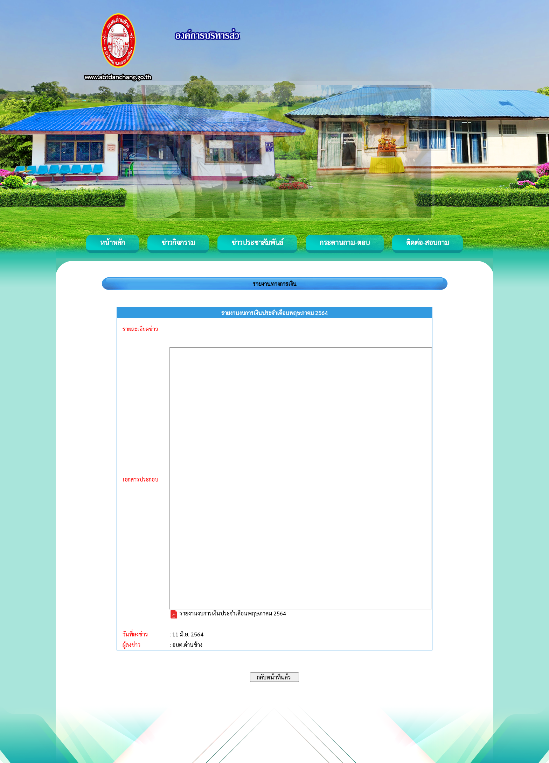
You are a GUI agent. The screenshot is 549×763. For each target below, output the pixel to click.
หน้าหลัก (112, 242)
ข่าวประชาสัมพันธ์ (257, 242)
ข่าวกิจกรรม (178, 242)
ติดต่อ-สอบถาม (427, 242)
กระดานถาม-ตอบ (345, 242)
